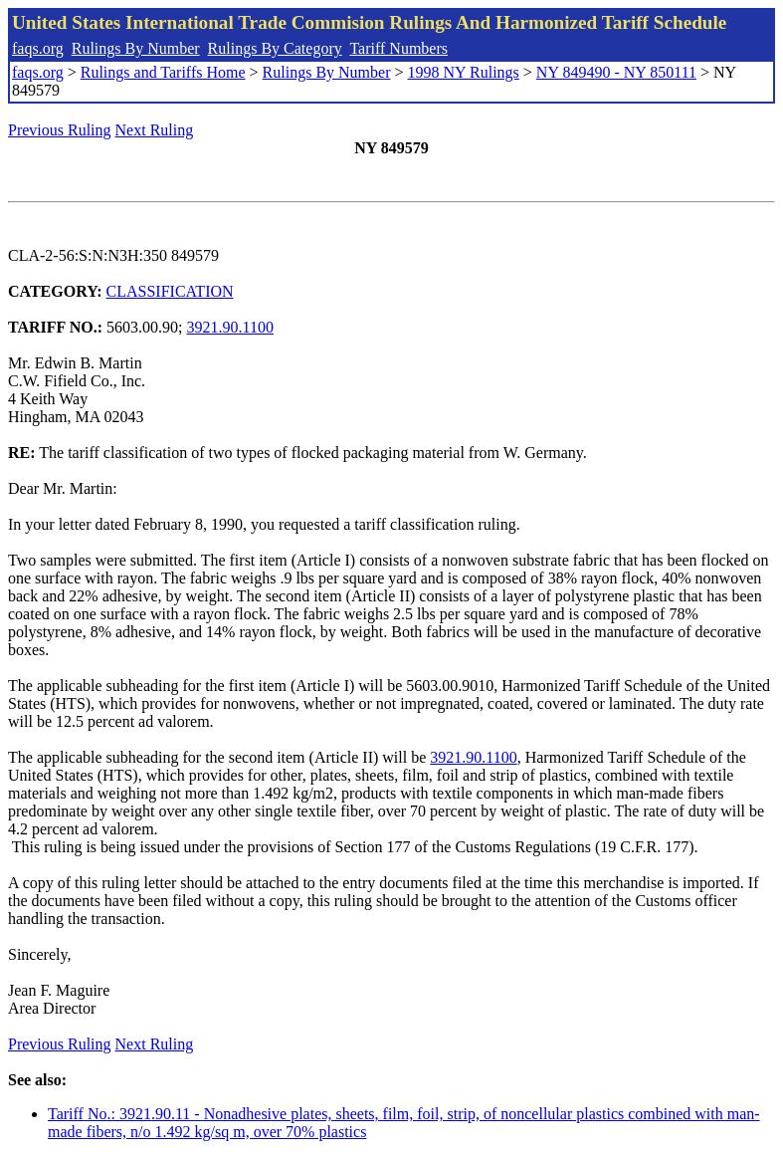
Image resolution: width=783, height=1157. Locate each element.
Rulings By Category (275, 48)
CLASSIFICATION (170, 291)
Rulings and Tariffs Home (163, 72)
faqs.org (38, 48)
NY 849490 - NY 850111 (616, 72)
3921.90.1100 (230, 327)
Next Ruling (154, 129)
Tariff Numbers (398, 48)
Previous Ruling (59, 129)
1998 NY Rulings (463, 72)
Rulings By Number (136, 48)
